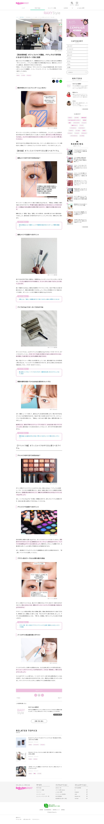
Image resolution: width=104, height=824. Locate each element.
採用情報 (63, 809)
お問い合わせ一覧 (26, 819)
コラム (68, 64)
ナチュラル (29, 75)
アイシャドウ (36, 744)
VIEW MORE (85, 109)
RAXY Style (37, 8)
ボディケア (69, 55)
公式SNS (66, 8)
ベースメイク (70, 49)
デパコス (70, 133)
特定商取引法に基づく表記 (61, 798)
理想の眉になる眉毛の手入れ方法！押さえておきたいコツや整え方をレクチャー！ (39, 437)
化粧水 (84, 130)
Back (18, 698)
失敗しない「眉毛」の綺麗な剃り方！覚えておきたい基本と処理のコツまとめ (39, 299)
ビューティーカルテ (40, 794)
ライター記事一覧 (57, 714)
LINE (76, 794)
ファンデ (77, 133)
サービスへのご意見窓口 (61, 794)
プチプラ (71, 130)
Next (59, 698)
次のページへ (39, 690)
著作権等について (56, 809)
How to (18, 75)
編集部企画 (84, 117)
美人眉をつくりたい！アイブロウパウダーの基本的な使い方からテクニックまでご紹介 (39, 372)
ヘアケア (69, 58)
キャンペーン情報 (52, 8)
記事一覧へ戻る (39, 721)
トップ (23, 8)
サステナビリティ (35, 819)
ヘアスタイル (73, 128)
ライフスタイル (74, 135)
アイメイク (21, 73)
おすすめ (35, 759)
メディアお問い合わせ (60, 790)
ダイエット (84, 133)
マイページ (38, 792)
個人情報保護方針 (47, 809)
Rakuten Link (77, 796)
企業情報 (41, 809)
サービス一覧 (18, 819)
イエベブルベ (81, 128)
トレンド (84, 122)
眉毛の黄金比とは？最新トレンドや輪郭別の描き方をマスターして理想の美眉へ (39, 225)
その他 (68, 67)
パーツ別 (23, 75)
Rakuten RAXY (22, 3)
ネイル (68, 61)
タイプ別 (82, 135)
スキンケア (69, 46)
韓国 (34, 773)
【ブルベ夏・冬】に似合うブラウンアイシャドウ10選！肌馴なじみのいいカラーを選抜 (39, 626)
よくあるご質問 (80, 8)
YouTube (76, 798)
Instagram (77, 792)
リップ (81, 125)
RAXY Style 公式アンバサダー (74, 120)
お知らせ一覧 (58, 787)
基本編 (84, 120)
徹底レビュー (74, 125)
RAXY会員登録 (78, 787)
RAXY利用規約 (59, 796)
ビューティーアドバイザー (42, 796)
